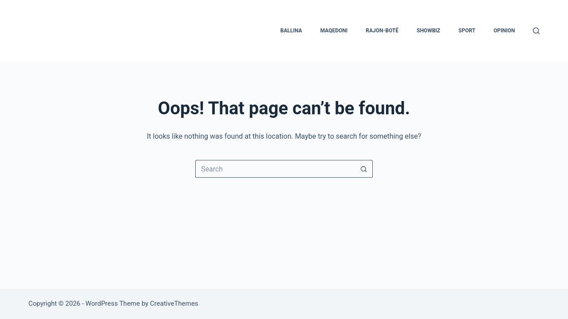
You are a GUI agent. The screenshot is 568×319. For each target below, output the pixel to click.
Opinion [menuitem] (504, 30)
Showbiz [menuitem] (428, 30)
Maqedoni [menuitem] (334, 30)
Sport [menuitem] (466, 30)
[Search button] (364, 169)
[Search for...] (275, 169)
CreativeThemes (174, 303)
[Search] (536, 30)
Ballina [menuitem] (291, 30)
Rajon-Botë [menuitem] (382, 30)
